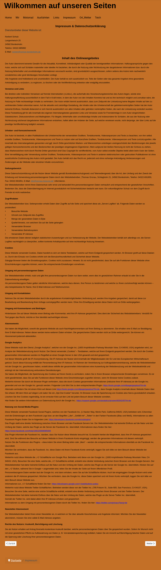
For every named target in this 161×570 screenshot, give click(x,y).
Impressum (69, 17)
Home (8, 17)
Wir (17, 17)
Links (56, 17)
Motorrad (28, 17)
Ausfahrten (43, 17)
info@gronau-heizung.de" (42, 181)
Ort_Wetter (85, 17)
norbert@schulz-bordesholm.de (26, 52)
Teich (98, 17)
